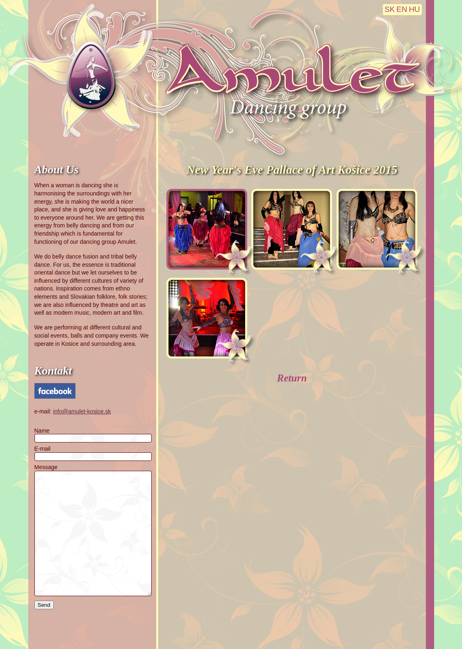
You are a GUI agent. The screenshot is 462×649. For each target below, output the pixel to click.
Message (46, 467)
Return (292, 378)
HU (414, 9)
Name (42, 430)
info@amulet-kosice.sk (82, 411)
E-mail (42, 448)
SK (390, 9)
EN (401, 9)
